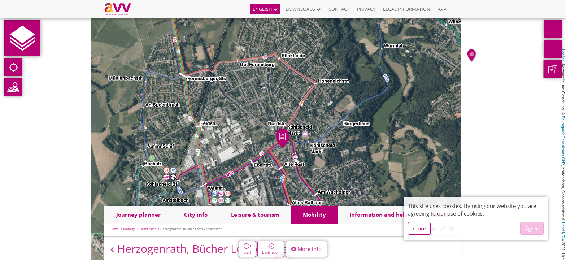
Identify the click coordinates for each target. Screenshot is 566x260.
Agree (532, 228)
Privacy (366, 9)
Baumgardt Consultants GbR (563, 140)
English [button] (265, 9)
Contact (338, 9)
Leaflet (563, 55)
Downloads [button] (303, 9)
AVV (442, 9)
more (419, 228)
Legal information (406, 9)
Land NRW (563, 231)
